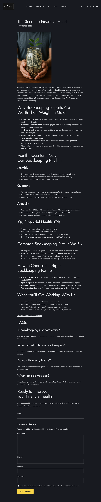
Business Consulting (28, 101)
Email (20, 467)
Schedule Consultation (31, 406)
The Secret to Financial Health (42, 21)
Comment (21, 433)
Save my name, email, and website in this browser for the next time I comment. (49, 486)
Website (20, 476)
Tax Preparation (72, 98)
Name (20, 457)
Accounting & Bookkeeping (54, 98)
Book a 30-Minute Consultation (29, 315)
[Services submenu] (67, 6)
